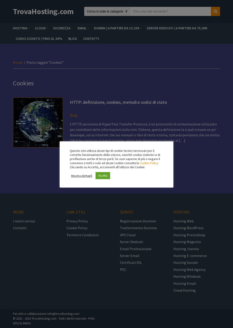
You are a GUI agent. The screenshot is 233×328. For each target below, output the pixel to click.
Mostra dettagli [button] (81, 176)
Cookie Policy (148, 163)
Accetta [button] (102, 176)
